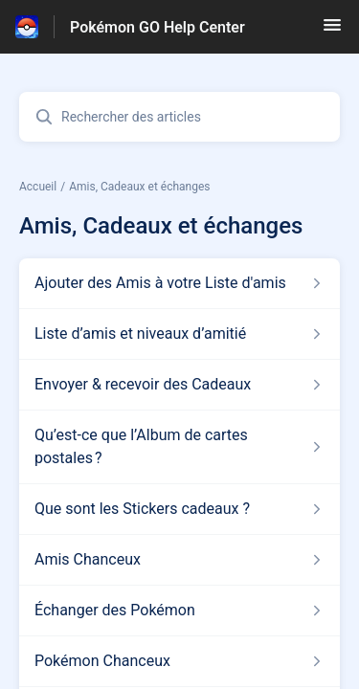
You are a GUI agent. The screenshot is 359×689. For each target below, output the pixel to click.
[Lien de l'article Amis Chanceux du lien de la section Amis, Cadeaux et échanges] (179, 559)
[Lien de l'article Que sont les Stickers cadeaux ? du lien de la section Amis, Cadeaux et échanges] (179, 509)
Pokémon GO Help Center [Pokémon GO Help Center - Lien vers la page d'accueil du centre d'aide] (157, 27)
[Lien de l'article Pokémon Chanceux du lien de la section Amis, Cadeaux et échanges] (179, 661)
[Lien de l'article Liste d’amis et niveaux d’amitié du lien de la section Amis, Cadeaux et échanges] (179, 333)
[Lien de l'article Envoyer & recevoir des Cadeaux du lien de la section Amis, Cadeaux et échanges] (179, 384)
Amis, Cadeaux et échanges (139, 186)
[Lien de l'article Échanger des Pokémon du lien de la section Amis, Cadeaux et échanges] (179, 610)
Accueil (37, 186)
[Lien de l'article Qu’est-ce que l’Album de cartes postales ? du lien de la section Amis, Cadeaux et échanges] (179, 447)
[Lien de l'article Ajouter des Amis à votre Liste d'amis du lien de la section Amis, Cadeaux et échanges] (179, 283)
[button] (332, 31)
